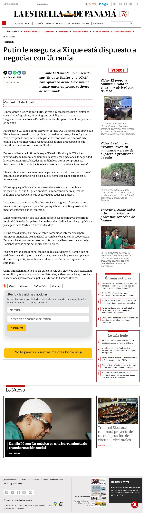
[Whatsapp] (15, 72)
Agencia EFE (14, 77)
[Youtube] (136, 4)
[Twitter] (5, 72)
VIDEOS (118, 70)
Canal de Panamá (101, 32)
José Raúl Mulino (80, 32)
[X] (120, 4)
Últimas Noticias (32, 32)
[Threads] (115, 4)
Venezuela (63, 32)
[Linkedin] (19, 72)
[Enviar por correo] (24, 72)
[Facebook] (125, 4)
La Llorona (49, 32)
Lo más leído (118, 335)
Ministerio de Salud (122, 32)
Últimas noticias (118, 278)
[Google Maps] (55, 504)
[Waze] (61, 504)
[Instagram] (131, 4)
